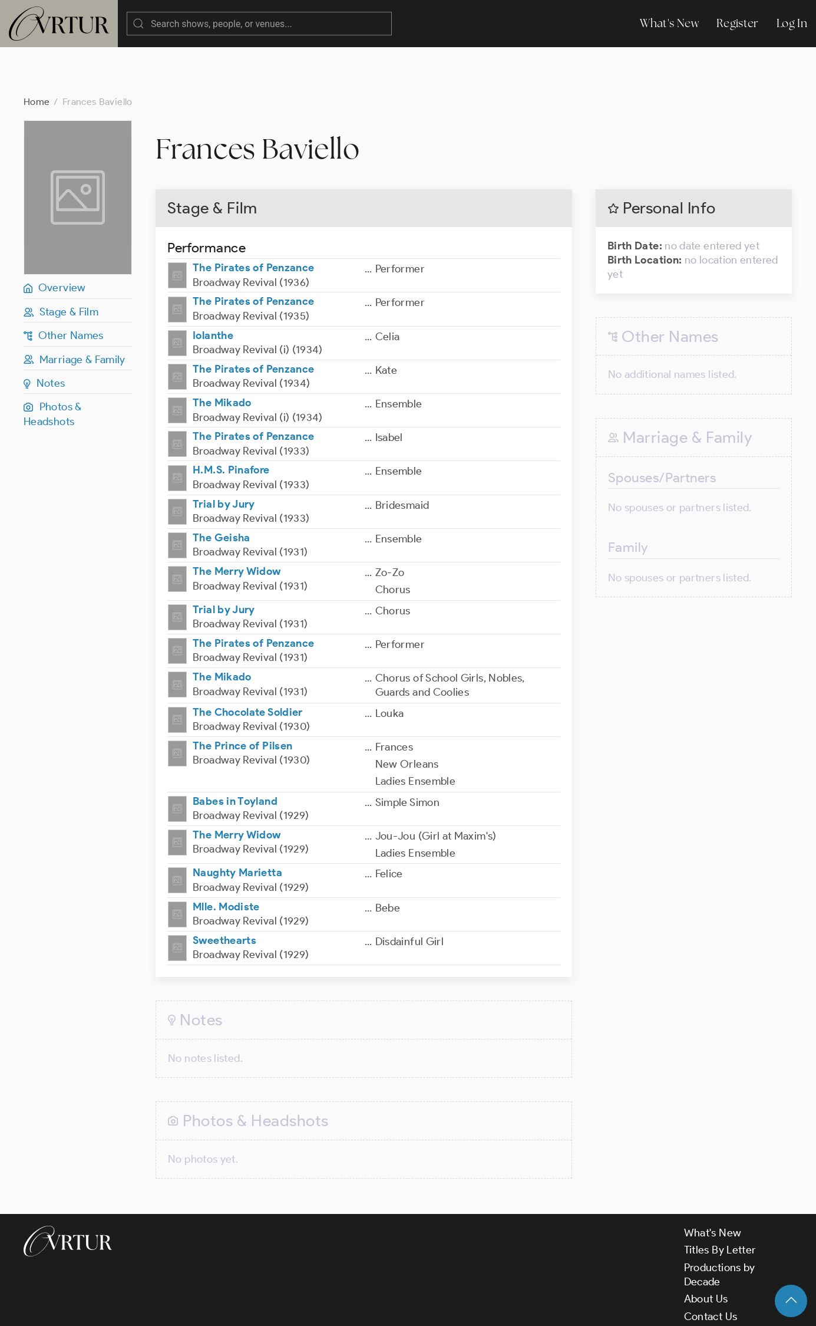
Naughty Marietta (237, 825)
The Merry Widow (236, 524)
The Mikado (222, 355)
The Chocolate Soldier (248, 665)
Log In (792, 23)
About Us (706, 1251)
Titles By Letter (720, 1202)
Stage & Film (61, 264)
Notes (44, 336)
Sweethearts (224, 893)
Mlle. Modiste (226, 859)
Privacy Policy (300, 1307)
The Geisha (221, 490)
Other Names (64, 288)
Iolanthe (213, 288)
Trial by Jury (224, 456)
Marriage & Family (74, 312)
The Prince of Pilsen (242, 698)
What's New (669, 23)
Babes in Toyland (235, 754)
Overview (55, 240)
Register (737, 23)
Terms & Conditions (213, 1307)
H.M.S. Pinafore (231, 422)
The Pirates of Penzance (253, 220)
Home (36, 54)
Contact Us (711, 1269)
